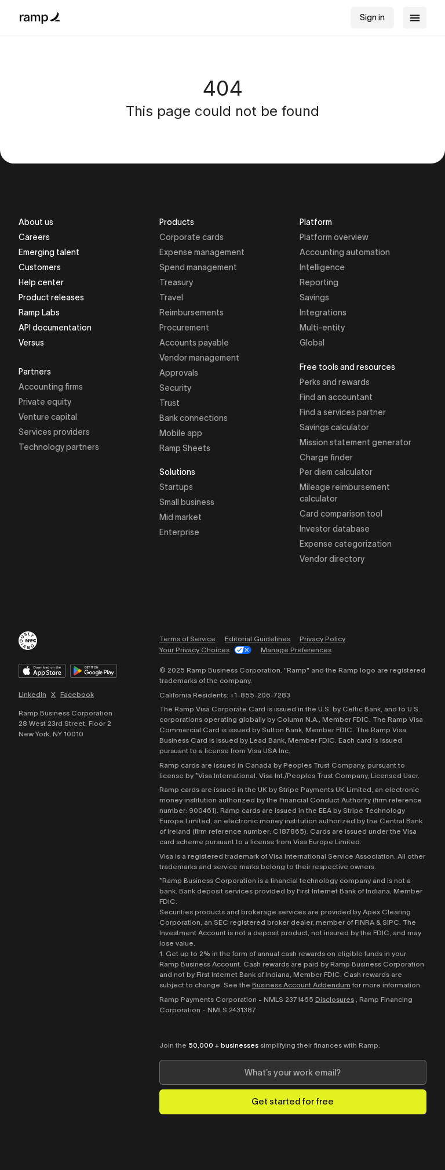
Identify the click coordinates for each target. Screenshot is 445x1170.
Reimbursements (191, 312)
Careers (34, 237)
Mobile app (180, 433)
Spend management (198, 267)
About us (36, 222)
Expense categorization (346, 543)
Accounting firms (51, 386)
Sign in (372, 17)
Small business (186, 502)
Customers (40, 267)
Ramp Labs (39, 312)
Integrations (323, 312)
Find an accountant (336, 397)
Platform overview (334, 237)
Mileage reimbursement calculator (345, 492)
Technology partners (59, 447)
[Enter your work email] (292, 1072)
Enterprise (179, 532)
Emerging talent (49, 252)
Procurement (184, 327)
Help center (41, 282)
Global (312, 342)
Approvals (178, 372)
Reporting (319, 282)
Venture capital (48, 417)
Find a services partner (343, 412)
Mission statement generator (355, 442)
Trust (169, 403)
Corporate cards (191, 237)
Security (175, 388)
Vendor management (199, 357)
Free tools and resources (347, 368)
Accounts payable (194, 342)
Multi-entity (322, 327)
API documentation (55, 327)
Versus (31, 343)
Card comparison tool (341, 513)
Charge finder (326, 457)
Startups (176, 487)
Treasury (176, 282)
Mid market (180, 517)
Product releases (51, 297)
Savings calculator (334, 427)
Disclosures (334, 999)
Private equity (45, 401)
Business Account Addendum (301, 985)
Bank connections (193, 418)
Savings (314, 297)
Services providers (54, 432)
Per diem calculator (336, 472)
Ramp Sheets (184, 448)
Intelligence (322, 267)
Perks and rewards (335, 382)
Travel (171, 297)
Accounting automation (345, 252)
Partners (35, 372)
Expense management (202, 252)
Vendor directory (332, 559)
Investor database (335, 528)
